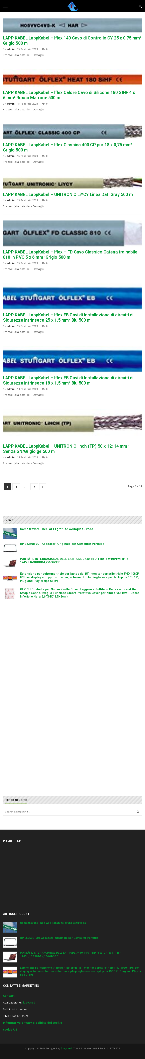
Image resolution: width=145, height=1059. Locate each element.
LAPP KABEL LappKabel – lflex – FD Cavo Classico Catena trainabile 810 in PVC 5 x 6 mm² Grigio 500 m (70, 254)
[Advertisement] (33, 633)
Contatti (9, 995)
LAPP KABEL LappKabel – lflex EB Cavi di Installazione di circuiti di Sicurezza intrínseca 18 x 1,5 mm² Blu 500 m (68, 380)
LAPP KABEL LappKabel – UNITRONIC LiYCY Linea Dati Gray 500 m (68, 194)
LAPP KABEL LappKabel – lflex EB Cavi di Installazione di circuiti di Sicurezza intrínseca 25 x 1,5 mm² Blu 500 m (68, 317)
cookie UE (10, 1029)
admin (11, 49)
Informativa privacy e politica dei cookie (32, 1023)
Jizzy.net (28, 1002)
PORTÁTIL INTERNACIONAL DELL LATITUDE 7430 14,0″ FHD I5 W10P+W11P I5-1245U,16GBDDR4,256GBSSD (75, 560)
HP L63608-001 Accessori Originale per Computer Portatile (62, 544)
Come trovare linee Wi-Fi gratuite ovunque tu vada (56, 529)
